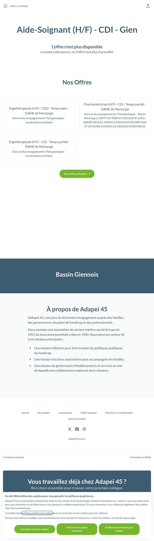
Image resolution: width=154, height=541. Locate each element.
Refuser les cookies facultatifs (77, 529)
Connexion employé (13, 457)
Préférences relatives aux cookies (119, 529)
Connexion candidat (140, 457)
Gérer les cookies (77, 418)
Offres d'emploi (89, 412)
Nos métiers (43, 412)
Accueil (25, 412)
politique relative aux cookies (37, 512)
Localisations (65, 412)
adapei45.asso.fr (77, 438)
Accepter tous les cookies (35, 529)
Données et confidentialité (119, 412)
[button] (148, 6)
